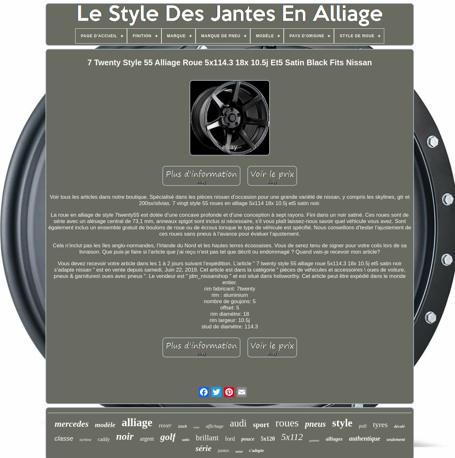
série (204, 448)
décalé (399, 426)
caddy (104, 439)
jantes (223, 450)
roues (287, 423)
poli (363, 426)
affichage (214, 426)
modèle (105, 425)
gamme (314, 440)
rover (165, 425)
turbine (86, 439)
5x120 (268, 439)
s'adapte (256, 450)
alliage (137, 422)
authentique (364, 438)
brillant (207, 437)
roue (196, 427)
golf (167, 437)
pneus (315, 424)
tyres (380, 424)
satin (186, 439)
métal (239, 451)
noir (125, 436)
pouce (248, 439)
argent (147, 439)
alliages (334, 439)
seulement (395, 439)
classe (63, 438)
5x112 (292, 437)
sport (261, 425)
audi (238, 423)
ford (230, 438)
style (342, 423)
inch (182, 427)
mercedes (71, 424)
